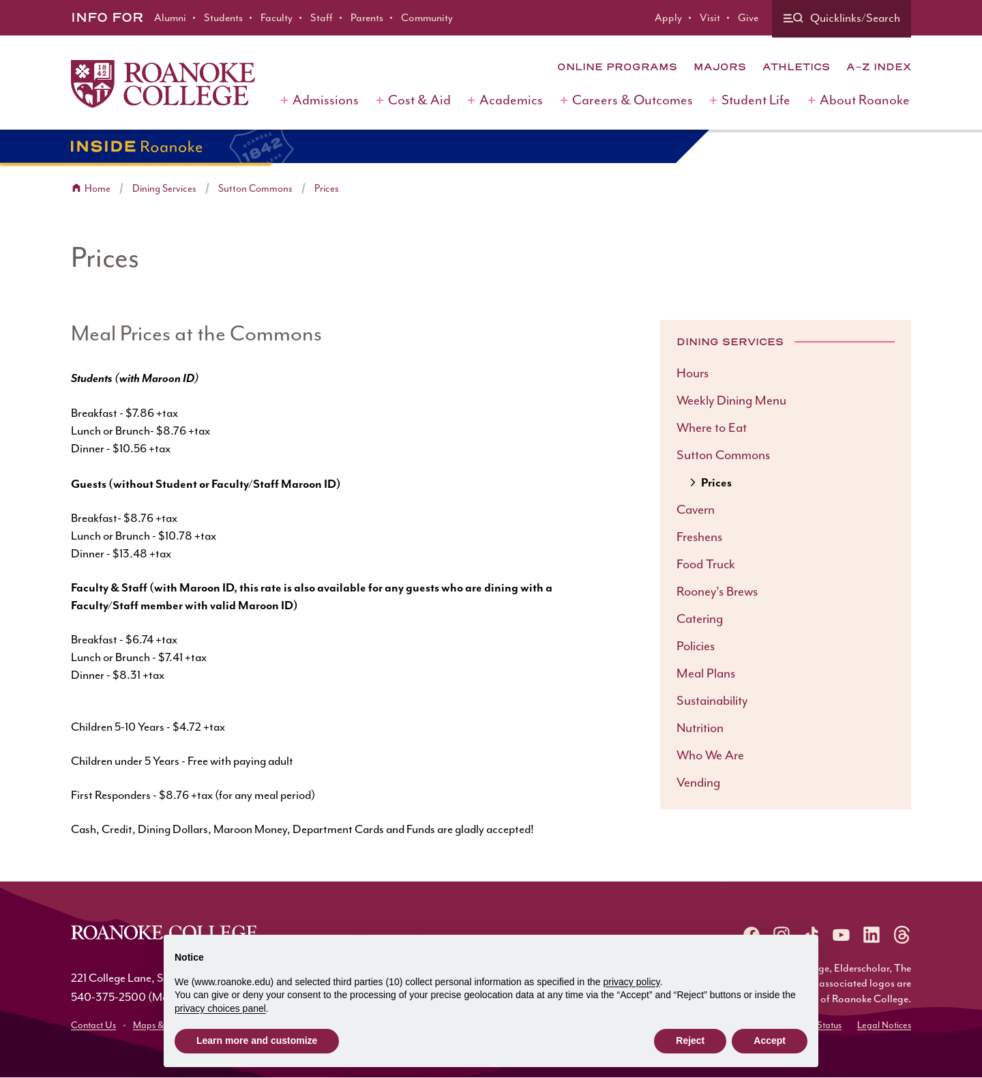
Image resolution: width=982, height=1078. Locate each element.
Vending (698, 782)
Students (223, 18)
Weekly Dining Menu (731, 400)
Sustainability (711, 701)
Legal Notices (884, 1025)
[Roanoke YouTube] (841, 934)
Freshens (699, 537)
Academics (511, 99)
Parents (367, 18)
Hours (692, 373)
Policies (695, 646)
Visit (710, 18)
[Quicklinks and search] (841, 19)
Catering (699, 619)
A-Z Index (878, 67)
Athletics (796, 67)
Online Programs (617, 67)
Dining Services (164, 188)
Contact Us (93, 1025)
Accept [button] (770, 1040)
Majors (720, 67)
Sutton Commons (255, 188)
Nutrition (700, 728)
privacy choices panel (220, 1008)
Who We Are (710, 755)
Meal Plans (705, 673)
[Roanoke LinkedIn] (871, 934)
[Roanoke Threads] (901, 934)
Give (748, 18)
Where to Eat (711, 428)
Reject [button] (690, 1040)
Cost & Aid (419, 99)
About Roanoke (865, 99)
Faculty (277, 18)
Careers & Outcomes (632, 99)
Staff (321, 18)
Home (97, 188)
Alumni (170, 18)
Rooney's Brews (717, 591)
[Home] (163, 84)
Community (427, 18)
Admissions (326, 99)
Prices (326, 188)
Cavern (695, 509)
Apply (668, 18)
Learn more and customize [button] (256, 1040)
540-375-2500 (108, 996)
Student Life (755, 99)
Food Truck (705, 564)
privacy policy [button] (632, 981)
